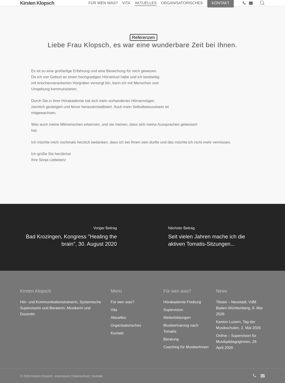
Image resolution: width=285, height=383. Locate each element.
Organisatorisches (126, 325)
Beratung (171, 339)
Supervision (173, 310)
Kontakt (117, 333)
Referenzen (143, 37)
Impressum (62, 376)
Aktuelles (118, 317)
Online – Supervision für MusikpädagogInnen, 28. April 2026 (236, 342)
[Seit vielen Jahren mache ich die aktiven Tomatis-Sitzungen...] (213, 237)
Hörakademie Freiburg (182, 302)
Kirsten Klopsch (37, 8)
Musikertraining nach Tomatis (180, 328)
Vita (114, 310)
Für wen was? (122, 302)
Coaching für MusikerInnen (186, 347)
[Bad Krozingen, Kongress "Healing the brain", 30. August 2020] (71, 237)
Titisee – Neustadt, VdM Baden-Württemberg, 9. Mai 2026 (239, 308)
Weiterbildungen (177, 317)
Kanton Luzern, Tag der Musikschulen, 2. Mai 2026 (238, 325)
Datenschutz (81, 376)
